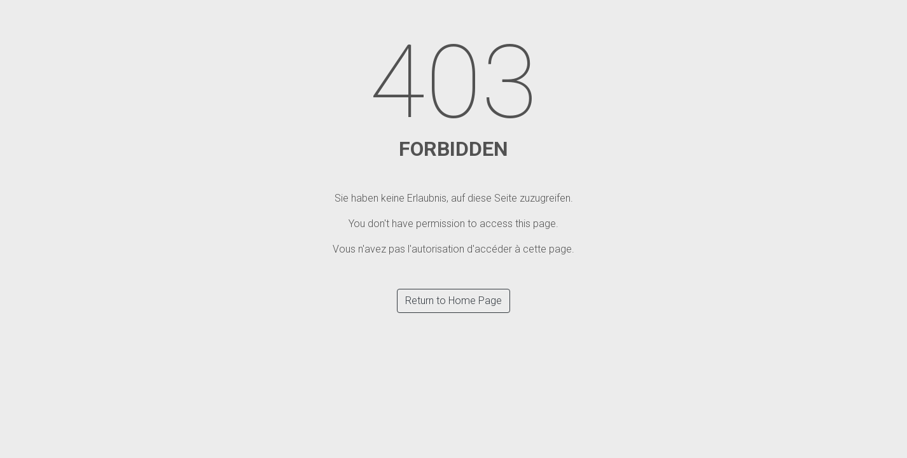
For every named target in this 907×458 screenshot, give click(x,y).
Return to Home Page (453, 301)
